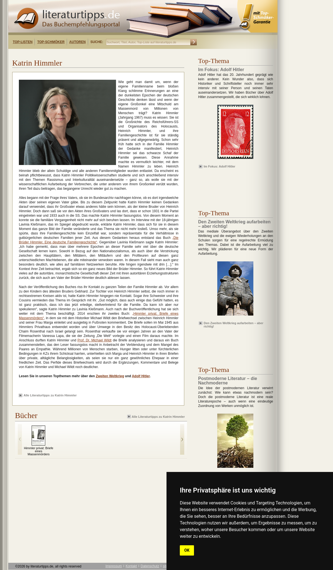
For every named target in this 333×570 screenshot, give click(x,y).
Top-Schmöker (50, 42)
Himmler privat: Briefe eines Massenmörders (38, 451)
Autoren (77, 42)
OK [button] (187, 550)
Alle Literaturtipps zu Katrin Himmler (50, 395)
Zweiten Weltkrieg (110, 376)
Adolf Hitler (141, 376)
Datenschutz (150, 566)
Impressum (113, 566)
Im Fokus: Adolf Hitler (219, 166)
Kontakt (131, 566)
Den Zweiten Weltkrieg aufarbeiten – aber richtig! (233, 324)
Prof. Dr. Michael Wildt (94, 340)
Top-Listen (22, 42)
